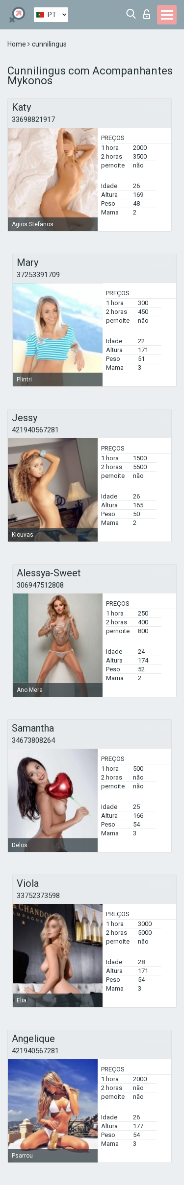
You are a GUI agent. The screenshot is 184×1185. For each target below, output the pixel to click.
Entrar (146, 14)
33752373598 (38, 895)
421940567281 (35, 430)
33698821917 (33, 119)
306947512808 (40, 585)
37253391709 (38, 274)
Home (17, 44)
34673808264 (33, 740)
